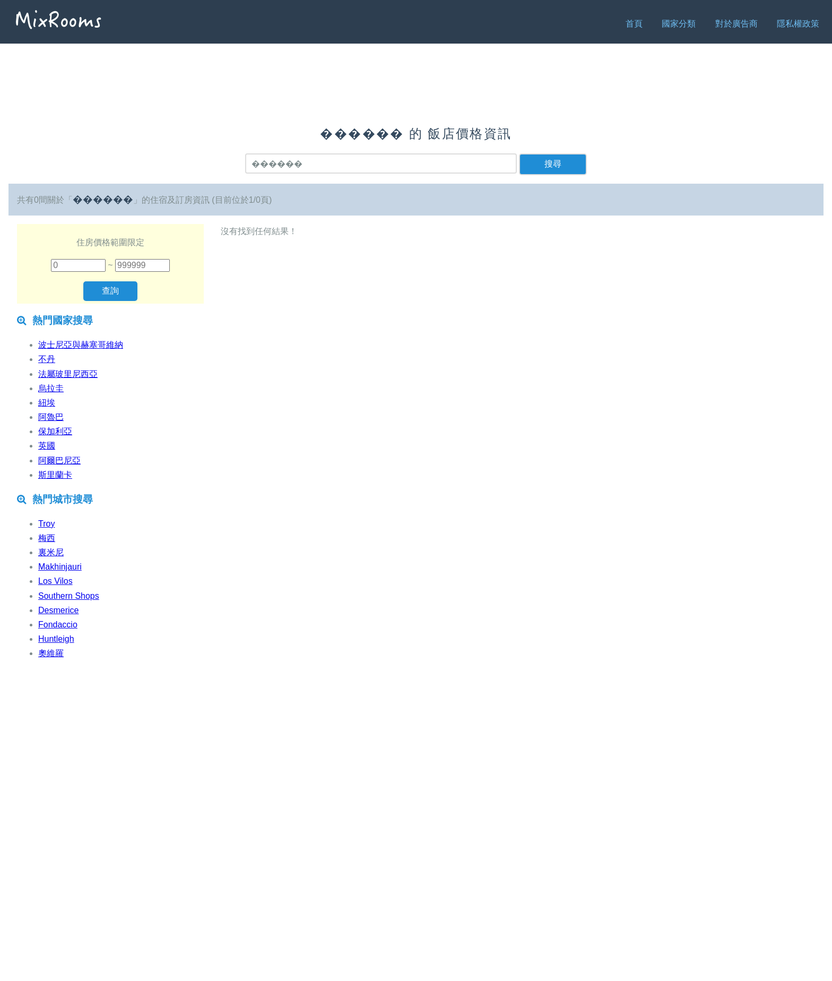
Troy (46, 523)
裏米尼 (51, 552)
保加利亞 (55, 431)
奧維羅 (51, 653)
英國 (46, 445)
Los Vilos (55, 581)
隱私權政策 (798, 23)
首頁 (634, 23)
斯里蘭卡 (55, 474)
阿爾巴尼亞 (59, 460)
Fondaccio (57, 624)
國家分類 (679, 23)
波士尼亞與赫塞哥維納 (80, 344)
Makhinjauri (60, 566)
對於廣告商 (736, 23)
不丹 (46, 359)
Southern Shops (68, 595)
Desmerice (58, 610)
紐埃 (46, 402)
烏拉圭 (51, 388)
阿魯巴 (51, 416)
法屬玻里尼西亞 (68, 373)
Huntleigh (56, 638)
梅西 (46, 538)
